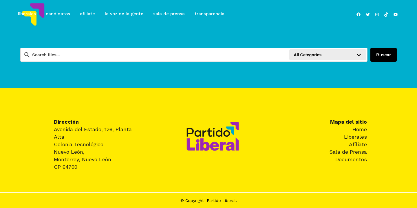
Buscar (383, 54)
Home (359, 129)
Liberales (355, 137)
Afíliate (358, 144)
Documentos (351, 159)
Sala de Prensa (348, 152)
